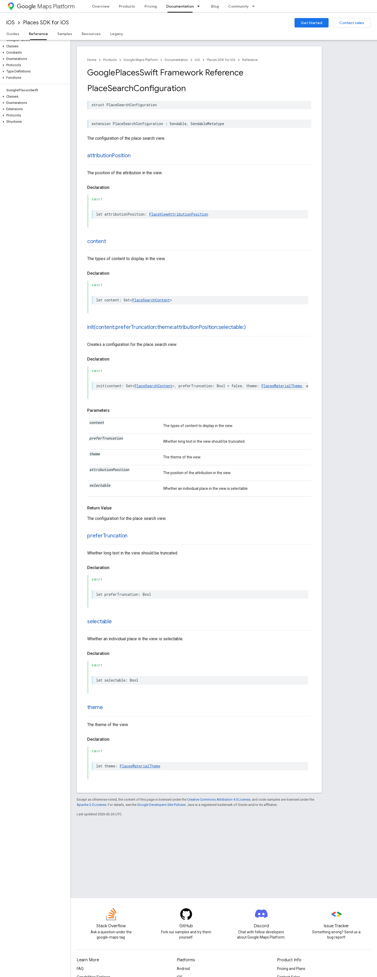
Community (238, 6)
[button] (34, 46)
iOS (10, 22)
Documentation (176, 60)
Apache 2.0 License (91, 805)
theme (95, 707)
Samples (64, 33)
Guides (12, 33)
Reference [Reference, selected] (38, 33)
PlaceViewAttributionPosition (178, 214)
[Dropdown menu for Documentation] (200, 6)
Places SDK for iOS (46, 22)
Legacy (116, 33)
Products (127, 6)
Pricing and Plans (291, 969)
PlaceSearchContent (151, 299)
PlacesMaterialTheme (281, 385)
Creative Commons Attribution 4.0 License (218, 799)
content (96, 241)
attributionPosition (108, 155)
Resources (91, 33)
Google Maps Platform (141, 60)
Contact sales (351, 22)
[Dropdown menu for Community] (255, 6)
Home (91, 60)
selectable (99, 621)
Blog (215, 6)
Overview (100, 6)
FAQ (80, 969)
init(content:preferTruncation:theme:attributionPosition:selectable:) (166, 327)
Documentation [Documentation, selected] (180, 6)
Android (183, 969)
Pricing (151, 6)
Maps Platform (46, 6)
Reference (250, 60)
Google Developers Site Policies (161, 805)
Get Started (311, 22)
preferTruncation (107, 535)
